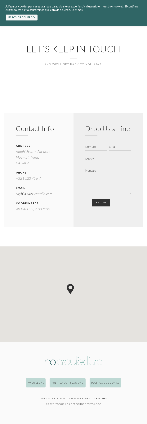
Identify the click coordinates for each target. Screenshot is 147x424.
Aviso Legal (36, 382)
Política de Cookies (105, 382)
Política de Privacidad (67, 382)
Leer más (77, 9)
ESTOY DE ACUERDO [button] (21, 17)
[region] (73, 294)
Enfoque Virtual (94, 398)
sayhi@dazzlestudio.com (34, 194)
